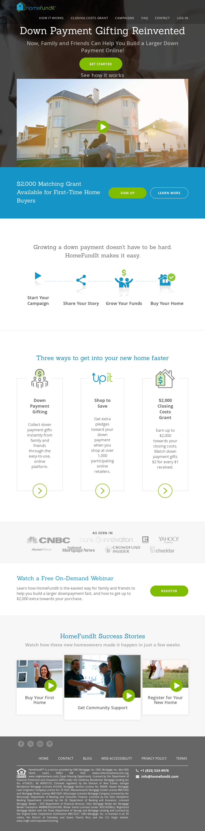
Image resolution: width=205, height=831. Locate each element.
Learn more (169, 193)
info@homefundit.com (160, 776)
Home (44, 758)
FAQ (144, 18)
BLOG (87, 758)
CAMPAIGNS (124, 18)
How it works (51, 18)
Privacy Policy (154, 758)
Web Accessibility (116, 758)
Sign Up (128, 193)
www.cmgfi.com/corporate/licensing (37, 820)
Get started (100, 64)
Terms (181, 758)
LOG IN (183, 18)
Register (169, 591)
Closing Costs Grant (89, 18)
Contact (162, 18)
